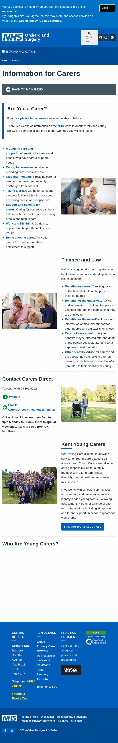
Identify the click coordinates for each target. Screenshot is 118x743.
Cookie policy (28, 20)
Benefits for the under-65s (83, 300)
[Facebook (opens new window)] (5, 730)
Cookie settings (50, 20)
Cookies (63, 720)
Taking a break (16, 190)
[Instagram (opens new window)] (12, 730)
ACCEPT (107, 8)
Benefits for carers (78, 286)
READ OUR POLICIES (71, 670)
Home (4, 60)
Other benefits (75, 352)
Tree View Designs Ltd (36, 730)
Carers (15, 60)
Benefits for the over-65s (82, 319)
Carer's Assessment (79, 333)
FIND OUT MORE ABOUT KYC (82, 526)
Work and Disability (19, 223)
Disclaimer (47, 716)
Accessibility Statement (72, 716)
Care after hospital (19, 176)
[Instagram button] (106, 37)
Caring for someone (19, 167)
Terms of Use (30, 716)
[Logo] (25, 37)
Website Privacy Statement (38, 720)
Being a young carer (20, 237)
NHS (61, 126)
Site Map (76, 720)
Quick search (89, 37)
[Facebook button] (100, 37)
